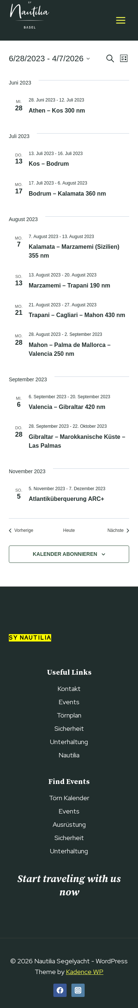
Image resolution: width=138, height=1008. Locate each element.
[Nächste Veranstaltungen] (118, 530)
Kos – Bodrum (49, 164)
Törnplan (69, 715)
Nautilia (69, 755)
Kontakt (69, 688)
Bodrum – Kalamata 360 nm (67, 193)
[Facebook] (60, 990)
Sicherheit (69, 728)
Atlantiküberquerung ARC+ (66, 499)
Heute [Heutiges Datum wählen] (69, 530)
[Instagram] (78, 990)
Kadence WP (84, 971)
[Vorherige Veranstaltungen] (21, 530)
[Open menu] (120, 20)
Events (69, 702)
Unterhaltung (69, 741)
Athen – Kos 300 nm (57, 110)
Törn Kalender (69, 798)
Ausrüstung (69, 824)
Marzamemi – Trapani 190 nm (69, 285)
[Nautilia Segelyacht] (29, 20)
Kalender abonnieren (65, 554)
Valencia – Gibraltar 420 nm (67, 407)
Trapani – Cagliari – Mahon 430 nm (77, 315)
